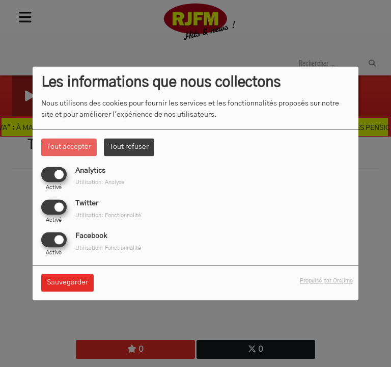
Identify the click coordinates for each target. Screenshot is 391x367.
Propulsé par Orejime (326, 281)
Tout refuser (129, 146)
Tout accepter (69, 146)
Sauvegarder (67, 282)
